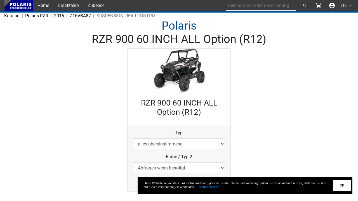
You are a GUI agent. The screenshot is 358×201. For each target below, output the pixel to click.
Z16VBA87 (80, 15)
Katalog (12, 15)
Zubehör (96, 5)
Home (43, 5)
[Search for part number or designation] (261, 6)
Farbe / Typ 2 (179, 156)
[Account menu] (332, 6)
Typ (179, 132)
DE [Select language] (344, 5)
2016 (59, 15)
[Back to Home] (18, 5)
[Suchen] (304, 6)
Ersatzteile (68, 5)
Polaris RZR (36, 15)
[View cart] (318, 6)
